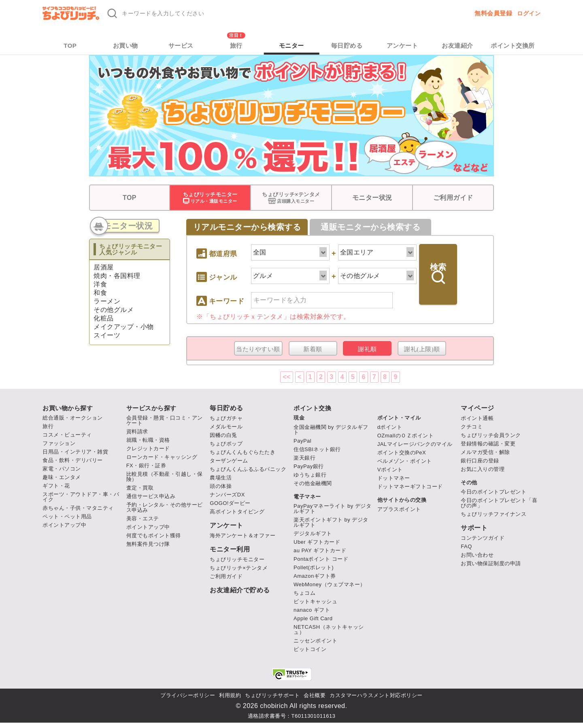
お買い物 (125, 45)
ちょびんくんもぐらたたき (242, 452)
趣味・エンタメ (62, 477)
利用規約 (230, 695)
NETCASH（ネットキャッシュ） (329, 629)
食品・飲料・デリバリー (73, 460)
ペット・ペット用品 (67, 516)
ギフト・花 (56, 486)
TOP (70, 45)
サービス (181, 45)
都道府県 (216, 251)
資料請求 (137, 431)
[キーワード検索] (223, 13)
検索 (438, 273)
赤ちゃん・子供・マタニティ (78, 508)
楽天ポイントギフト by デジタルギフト (331, 522)
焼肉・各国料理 (117, 275)
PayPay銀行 (309, 466)
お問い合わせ (477, 555)
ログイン (528, 13)
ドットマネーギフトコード (410, 486)
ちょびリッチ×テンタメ (239, 568)
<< (287, 376)
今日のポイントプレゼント (493, 492)
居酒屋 (104, 267)
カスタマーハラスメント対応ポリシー (376, 695)
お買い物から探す (68, 408)
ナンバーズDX (227, 495)
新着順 (312, 349)
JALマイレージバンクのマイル (415, 444)
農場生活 (221, 478)
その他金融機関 (313, 483)
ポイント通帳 (477, 418)
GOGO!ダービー (230, 503)
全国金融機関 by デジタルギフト (331, 429)
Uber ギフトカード (317, 542)
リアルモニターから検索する (247, 227)
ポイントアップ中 (64, 525)
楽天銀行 (304, 458)
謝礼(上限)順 (422, 349)
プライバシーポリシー (187, 695)
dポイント (389, 427)
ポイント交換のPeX (401, 452)
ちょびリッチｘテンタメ (246, 316)
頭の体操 (221, 486)
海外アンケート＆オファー (242, 535)
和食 (100, 292)
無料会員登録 (493, 13)
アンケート (402, 45)
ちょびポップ (226, 444)
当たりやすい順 (258, 349)
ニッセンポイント (315, 641)
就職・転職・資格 (148, 440)
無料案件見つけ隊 (148, 544)
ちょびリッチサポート (272, 695)
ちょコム (304, 593)
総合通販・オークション (73, 418)
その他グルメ (114, 309)
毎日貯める (347, 45)
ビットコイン (310, 649)
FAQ (466, 546)
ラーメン (107, 301)
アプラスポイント (399, 509)
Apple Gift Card (313, 618)
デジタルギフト (313, 533)
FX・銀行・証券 (146, 465)
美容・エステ (142, 518)
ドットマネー (393, 478)
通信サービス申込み (151, 496)
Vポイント (390, 469)
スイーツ (107, 335)
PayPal (302, 441)
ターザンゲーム (229, 461)
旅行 (236, 45)
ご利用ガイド (453, 197)
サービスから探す (151, 408)
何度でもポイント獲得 (153, 535)
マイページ (477, 408)
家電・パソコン (62, 469)
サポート (474, 528)
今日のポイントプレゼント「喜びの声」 (499, 503)
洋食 (100, 284)
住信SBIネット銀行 (317, 449)
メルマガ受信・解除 (485, 452)
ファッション (59, 443)
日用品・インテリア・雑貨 (75, 452)
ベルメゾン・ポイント (404, 461)
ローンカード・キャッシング (162, 457)
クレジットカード (148, 448)
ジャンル (216, 277)
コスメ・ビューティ (67, 435)
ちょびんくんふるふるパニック (248, 469)
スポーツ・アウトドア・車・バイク (81, 496)
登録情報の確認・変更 (488, 444)
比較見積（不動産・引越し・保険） (164, 476)
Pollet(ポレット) (314, 567)
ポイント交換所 (513, 45)
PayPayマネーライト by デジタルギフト (332, 508)
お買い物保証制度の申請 (491, 563)
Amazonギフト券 (315, 576)
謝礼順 (367, 349)
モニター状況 (372, 197)
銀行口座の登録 (480, 461)
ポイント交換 (312, 408)
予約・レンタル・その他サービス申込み (164, 507)
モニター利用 (230, 549)
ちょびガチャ (226, 418)
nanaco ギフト (312, 610)
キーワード (220, 298)
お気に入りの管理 (482, 469)
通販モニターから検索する (370, 227)
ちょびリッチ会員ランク (491, 435)
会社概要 (315, 695)
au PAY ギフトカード (320, 550)
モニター (291, 45)
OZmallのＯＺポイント (405, 436)
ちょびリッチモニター (237, 559)
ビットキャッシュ (315, 601)
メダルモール (226, 427)
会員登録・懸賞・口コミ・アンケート (164, 420)
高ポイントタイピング (237, 512)
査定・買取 (140, 488)
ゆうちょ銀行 (310, 475)
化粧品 (104, 318)
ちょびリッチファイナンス (493, 514)
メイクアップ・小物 (124, 326)
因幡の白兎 (223, 435)
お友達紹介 (457, 45)
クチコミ (472, 427)
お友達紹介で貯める (240, 590)
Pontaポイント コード (321, 559)
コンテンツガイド (482, 538)
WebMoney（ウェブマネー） (330, 584)
